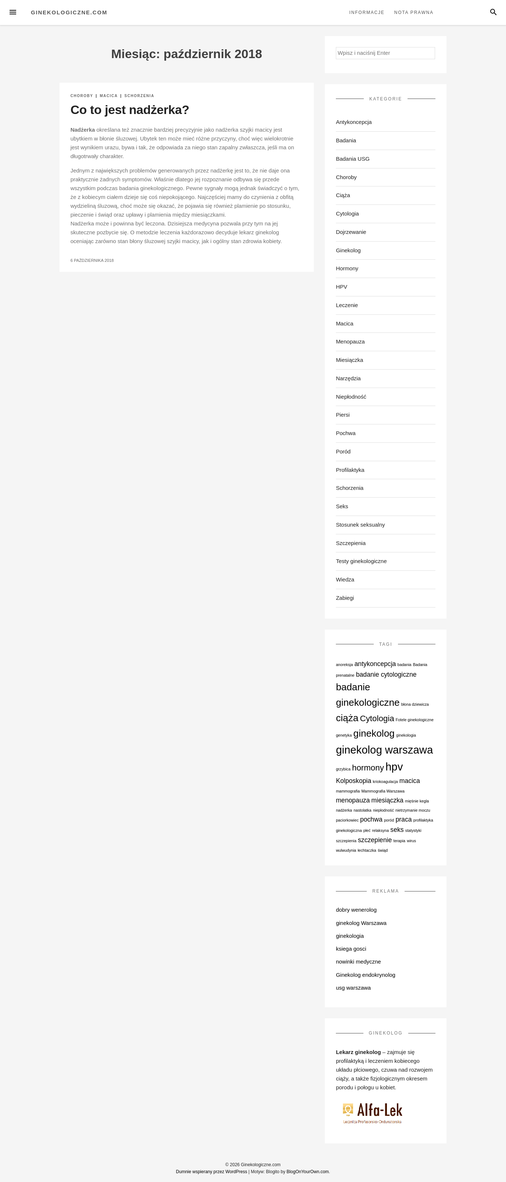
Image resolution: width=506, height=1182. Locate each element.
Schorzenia (139, 96)
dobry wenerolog (356, 910)
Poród (343, 451)
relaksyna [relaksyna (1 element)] (380, 830)
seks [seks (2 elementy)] (396, 829)
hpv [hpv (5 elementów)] (394, 767)
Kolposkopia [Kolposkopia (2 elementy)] (353, 780)
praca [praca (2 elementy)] (403, 819)
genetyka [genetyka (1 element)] (344, 735)
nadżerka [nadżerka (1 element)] (344, 810)
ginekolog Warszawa (361, 923)
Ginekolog (348, 250)
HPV (341, 287)
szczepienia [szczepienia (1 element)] (346, 841)
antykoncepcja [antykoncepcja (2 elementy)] (375, 663)
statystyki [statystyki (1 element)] (413, 830)
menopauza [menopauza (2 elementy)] (353, 800)
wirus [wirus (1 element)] (411, 841)
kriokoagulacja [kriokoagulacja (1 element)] (385, 781)
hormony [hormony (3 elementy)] (368, 767)
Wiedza (345, 579)
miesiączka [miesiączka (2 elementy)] (387, 800)
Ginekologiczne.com (69, 12)
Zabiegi (345, 598)
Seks (342, 506)
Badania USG (353, 159)
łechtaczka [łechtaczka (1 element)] (367, 850)
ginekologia (350, 936)
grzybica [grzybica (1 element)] (343, 769)
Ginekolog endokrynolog (365, 975)
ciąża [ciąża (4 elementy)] (347, 717)
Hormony (347, 268)
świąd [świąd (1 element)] (383, 850)
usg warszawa (353, 988)
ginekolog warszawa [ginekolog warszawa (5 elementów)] (384, 750)
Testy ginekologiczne (361, 561)
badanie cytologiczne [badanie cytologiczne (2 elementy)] (386, 674)
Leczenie (347, 305)
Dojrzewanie (351, 232)
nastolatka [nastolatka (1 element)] (363, 810)
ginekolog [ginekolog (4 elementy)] (374, 733)
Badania (346, 140)
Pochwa (345, 433)
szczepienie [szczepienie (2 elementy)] (375, 840)
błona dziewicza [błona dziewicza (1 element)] (415, 704)
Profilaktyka (350, 470)
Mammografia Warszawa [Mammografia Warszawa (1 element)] (382, 791)
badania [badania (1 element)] (405, 664)
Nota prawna (414, 12)
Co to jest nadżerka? (130, 110)
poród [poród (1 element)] (389, 820)
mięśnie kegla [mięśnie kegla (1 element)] (417, 801)
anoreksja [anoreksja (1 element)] (344, 664)
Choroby (82, 96)
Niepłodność (351, 397)
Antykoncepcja (354, 122)
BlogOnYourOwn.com (308, 1171)
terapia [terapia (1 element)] (399, 841)
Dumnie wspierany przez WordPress (211, 1171)
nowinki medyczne (358, 961)
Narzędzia (348, 378)
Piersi (343, 415)
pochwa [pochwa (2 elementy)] (371, 819)
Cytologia (347, 213)
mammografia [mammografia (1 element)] (348, 791)
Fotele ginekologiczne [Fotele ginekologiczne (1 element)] (415, 720)
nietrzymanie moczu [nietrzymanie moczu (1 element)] (412, 810)
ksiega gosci (351, 949)
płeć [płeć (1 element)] (367, 830)
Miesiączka (349, 360)
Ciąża (343, 195)
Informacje (367, 12)
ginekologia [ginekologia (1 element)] (406, 735)
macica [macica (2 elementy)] (409, 780)
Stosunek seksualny (360, 524)
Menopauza (350, 341)
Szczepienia (351, 543)
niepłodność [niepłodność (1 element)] (383, 810)
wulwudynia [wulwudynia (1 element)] (346, 850)
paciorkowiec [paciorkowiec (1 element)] (347, 820)
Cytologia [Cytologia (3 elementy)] (377, 718)
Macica (109, 96)
